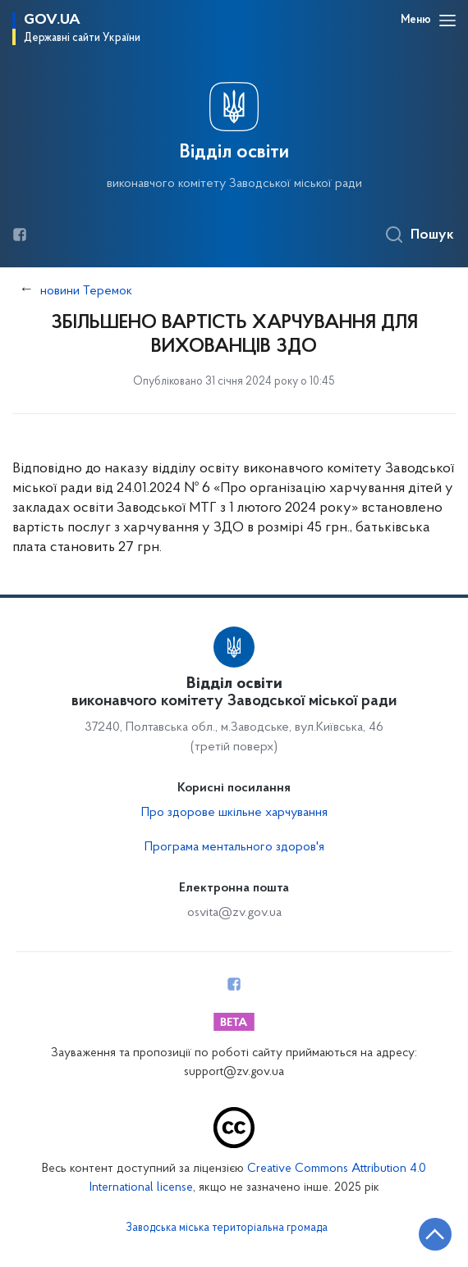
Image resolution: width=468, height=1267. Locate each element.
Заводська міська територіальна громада (227, 1228)
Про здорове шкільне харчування (234, 812)
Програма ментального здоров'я (234, 847)
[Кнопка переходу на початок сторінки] (435, 1234)
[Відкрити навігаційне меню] (447, 20)
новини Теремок (86, 291)
